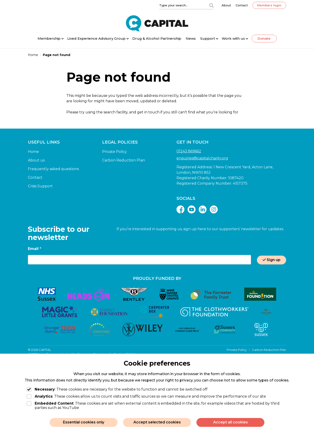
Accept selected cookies (157, 422)
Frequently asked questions (53, 169)
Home (33, 151)
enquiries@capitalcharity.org (202, 158)
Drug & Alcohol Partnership (156, 38)
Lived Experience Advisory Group (96, 38)
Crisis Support (40, 186)
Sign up (271, 260)
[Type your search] (181, 5)
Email (34, 249)
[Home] (33, 55)
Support (207, 38)
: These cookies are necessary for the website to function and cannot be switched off (117, 389)
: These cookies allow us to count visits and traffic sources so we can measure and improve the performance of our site (146, 396)
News (191, 38)
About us (36, 160)
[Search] (211, 5)
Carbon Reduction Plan (123, 160)
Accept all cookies (230, 422)
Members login (269, 5)
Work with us (233, 38)
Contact (242, 5)
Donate (264, 38)
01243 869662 (188, 151)
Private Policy (114, 151)
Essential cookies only (83, 422)
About (226, 5)
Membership (49, 38)
